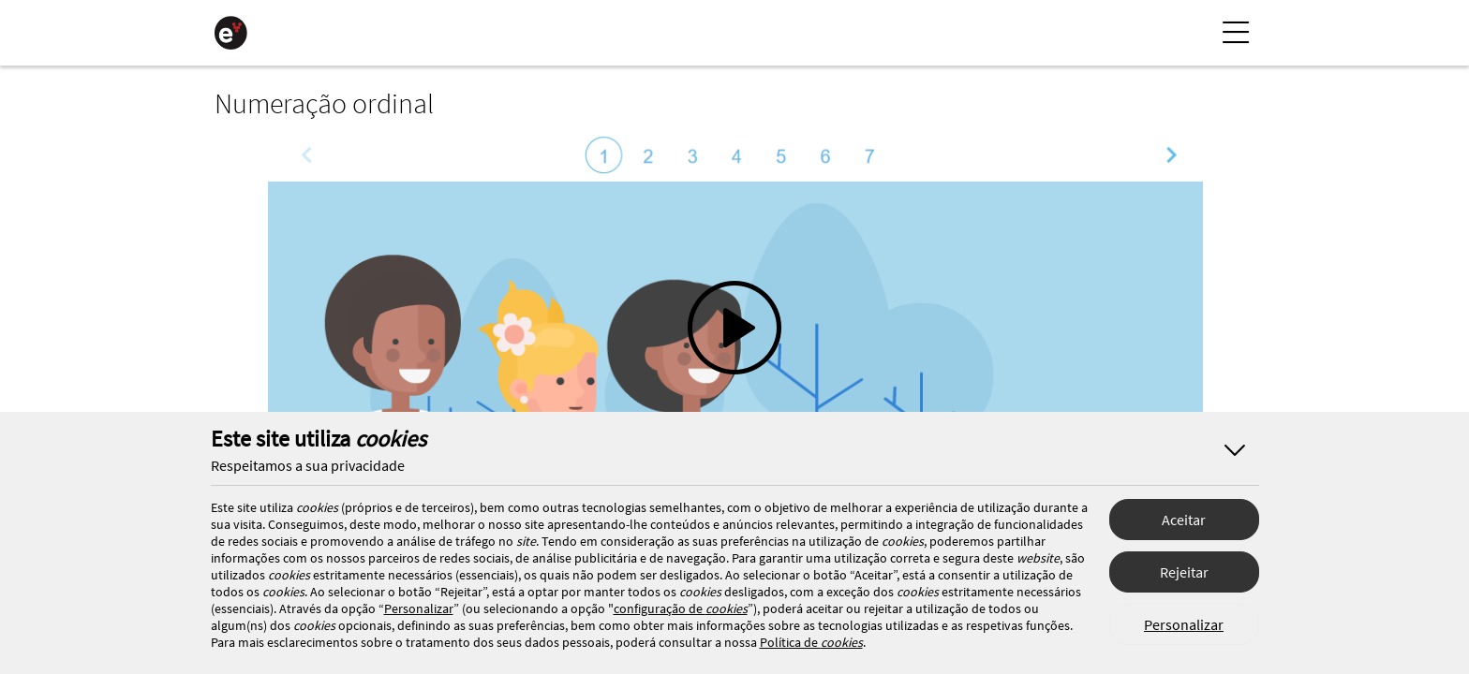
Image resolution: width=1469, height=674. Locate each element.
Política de (811, 642)
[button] (734, 351)
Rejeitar (1184, 572)
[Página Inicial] (231, 32)
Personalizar (1184, 624)
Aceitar (1184, 519)
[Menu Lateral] (1235, 32)
